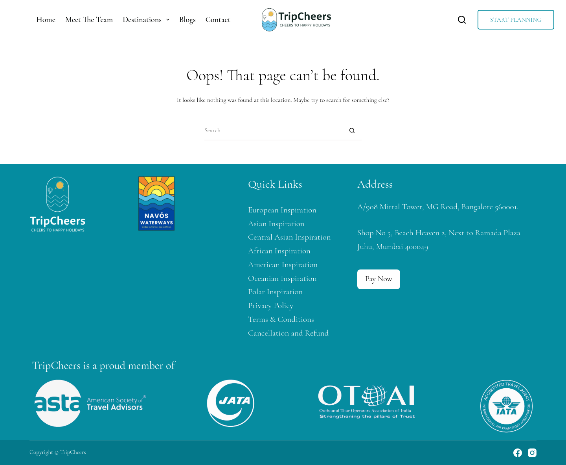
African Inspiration (279, 251)
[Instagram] (532, 452)
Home (46, 19)
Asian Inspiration (276, 224)
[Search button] (352, 130)
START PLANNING (516, 20)
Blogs (187, 19)
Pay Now (378, 279)
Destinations (148, 19)
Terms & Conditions (281, 319)
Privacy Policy (270, 305)
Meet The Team (89, 19)
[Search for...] (273, 130)
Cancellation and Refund (288, 333)
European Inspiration (282, 210)
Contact (218, 19)
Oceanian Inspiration (282, 278)
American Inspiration (283, 264)
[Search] (462, 20)
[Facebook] (517, 452)
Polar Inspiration (275, 292)
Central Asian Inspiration (289, 237)
